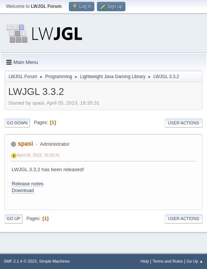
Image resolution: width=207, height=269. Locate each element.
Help (145, 261)
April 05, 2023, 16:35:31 (38, 155)
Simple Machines (54, 261)
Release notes (27, 183)
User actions (183, 123)
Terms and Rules (168, 261)
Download (23, 190)
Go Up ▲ (194, 261)
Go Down (17, 123)
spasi (25, 143)
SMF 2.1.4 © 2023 (20, 261)
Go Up (13, 218)
